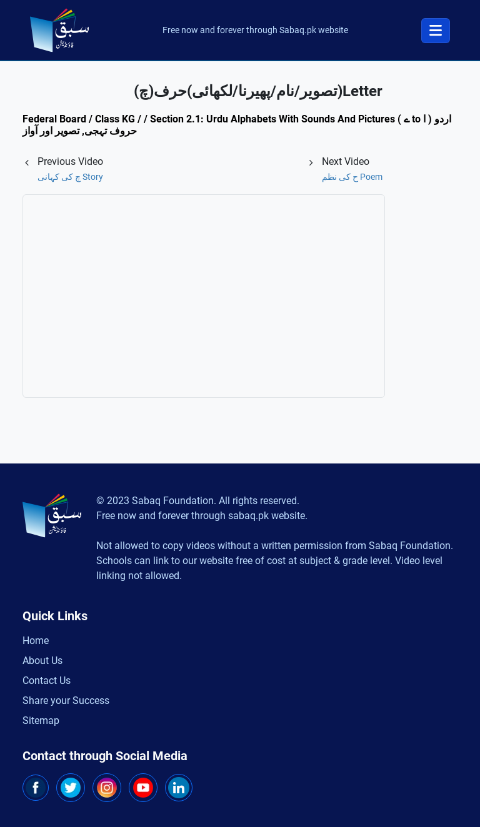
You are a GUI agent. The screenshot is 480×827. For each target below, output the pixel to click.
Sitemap (40, 720)
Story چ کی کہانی (70, 177)
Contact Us (46, 680)
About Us (42, 660)
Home (35, 640)
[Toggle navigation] (435, 30)
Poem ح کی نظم (352, 177)
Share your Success (65, 700)
